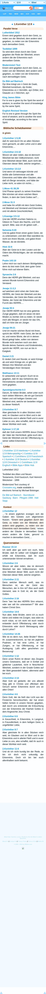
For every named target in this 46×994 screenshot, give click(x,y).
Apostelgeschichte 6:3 (13, 390)
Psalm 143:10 (9, 260)
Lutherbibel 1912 (11, 32)
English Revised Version (14, 111)
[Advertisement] (23, 787)
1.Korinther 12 (9, 511)
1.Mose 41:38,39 (10, 188)
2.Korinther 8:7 (10, 409)
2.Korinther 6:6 (10, 716)
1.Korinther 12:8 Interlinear (15, 450)
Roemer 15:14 (9, 547)
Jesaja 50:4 (8, 308)
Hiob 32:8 (7, 247)
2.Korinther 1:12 (10, 656)
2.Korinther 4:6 (10, 694)
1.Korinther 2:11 (10, 579)
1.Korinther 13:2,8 (11, 169)
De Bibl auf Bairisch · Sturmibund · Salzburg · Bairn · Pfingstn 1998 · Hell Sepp (20, 498)
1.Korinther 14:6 (10, 612)
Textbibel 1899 (9, 49)
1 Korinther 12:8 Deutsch (16, 459)
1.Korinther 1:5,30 (11, 138)
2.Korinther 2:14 (10, 678)
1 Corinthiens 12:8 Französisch (28, 456)
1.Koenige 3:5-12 (11, 216)
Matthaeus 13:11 (10, 373)
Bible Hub (29, 465)
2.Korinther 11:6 (10, 749)
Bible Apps (18, 465)
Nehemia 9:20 (9, 230)
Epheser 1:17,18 (10, 429)
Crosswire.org (9, 487)
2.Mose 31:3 (8, 202)
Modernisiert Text (11, 65)
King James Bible (11, 97)
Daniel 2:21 (8, 356)
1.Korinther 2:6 (10, 563)
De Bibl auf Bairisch (12, 81)
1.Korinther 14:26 (11, 634)
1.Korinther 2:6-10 (11, 152)
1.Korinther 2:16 (10, 598)
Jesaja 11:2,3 (9, 288)
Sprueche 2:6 (9, 274)
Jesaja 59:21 (8, 328)
